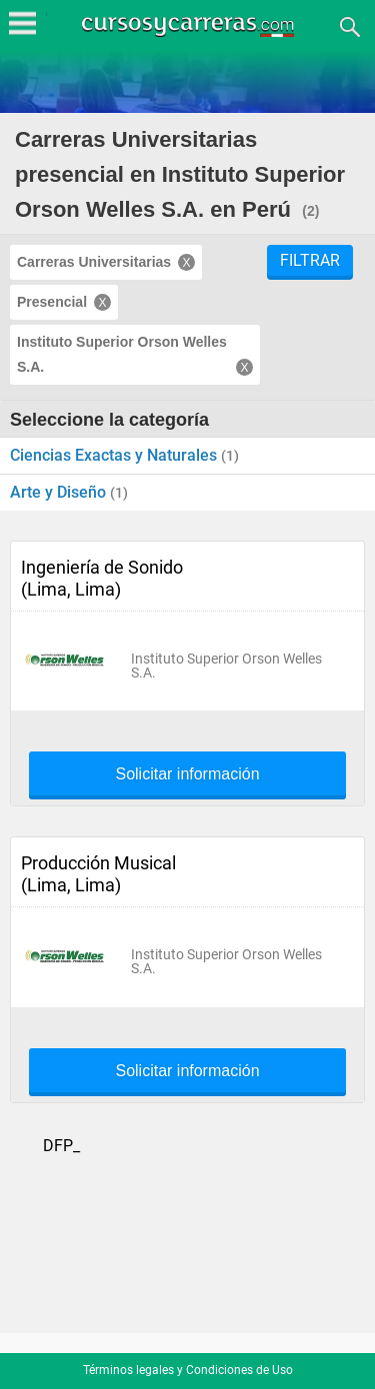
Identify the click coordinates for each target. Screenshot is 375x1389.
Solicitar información (187, 774)
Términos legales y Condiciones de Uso (188, 1370)
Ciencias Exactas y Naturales (115, 455)
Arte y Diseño (60, 492)
